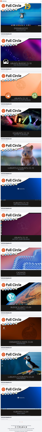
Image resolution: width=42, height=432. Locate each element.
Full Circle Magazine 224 (6, 173)
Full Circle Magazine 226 (6, 103)
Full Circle (3, 1)
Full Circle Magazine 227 (6, 69)
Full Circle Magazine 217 (6, 417)
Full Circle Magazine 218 (6, 382)
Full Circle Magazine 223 (6, 208)
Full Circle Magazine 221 (6, 278)
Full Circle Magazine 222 (6, 243)
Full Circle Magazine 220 (6, 312)
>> (22, 421)
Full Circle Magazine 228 (6, 33)
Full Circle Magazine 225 (6, 138)
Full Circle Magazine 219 (6, 347)
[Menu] (41, 1)
